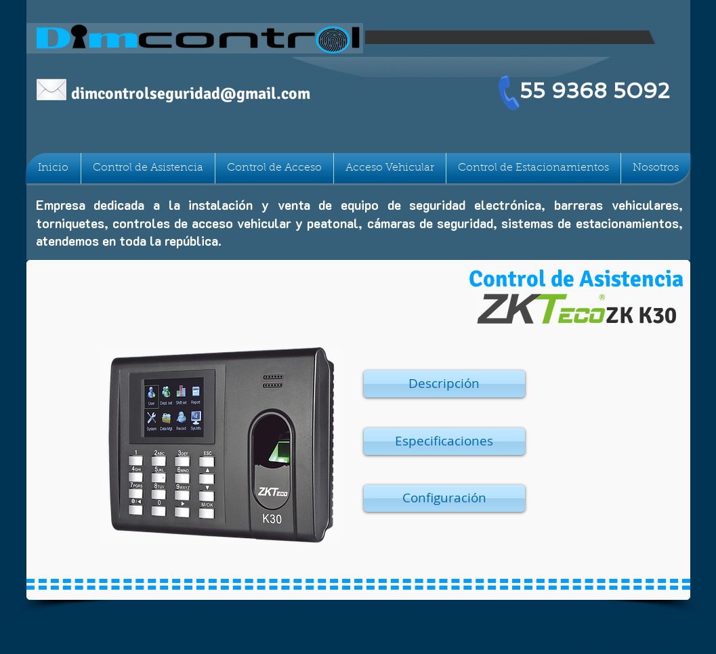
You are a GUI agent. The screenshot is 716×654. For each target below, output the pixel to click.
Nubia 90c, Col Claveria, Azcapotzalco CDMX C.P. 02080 (622, 648)
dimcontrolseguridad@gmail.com (190, 93)
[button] (444, 383)
